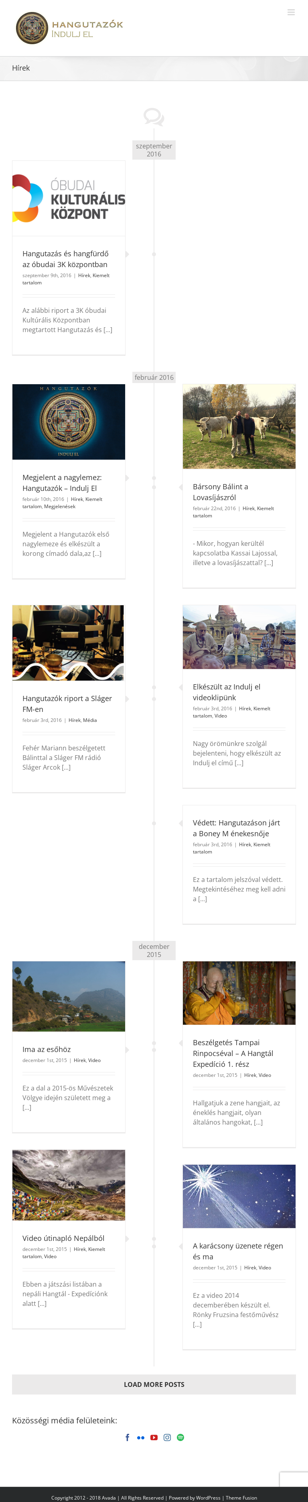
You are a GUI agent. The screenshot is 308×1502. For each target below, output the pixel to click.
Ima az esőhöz (46, 1049)
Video (221, 715)
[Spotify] (180, 1437)
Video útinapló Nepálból (63, 1238)
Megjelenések (59, 506)
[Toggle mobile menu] (292, 12)
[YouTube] (154, 1437)
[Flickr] (140, 1437)
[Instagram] (167, 1437)
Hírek (84, 275)
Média (90, 720)
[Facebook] (127, 1437)
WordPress (208, 1497)
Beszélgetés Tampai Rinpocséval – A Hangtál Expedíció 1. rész (233, 1053)
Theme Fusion (241, 1497)
